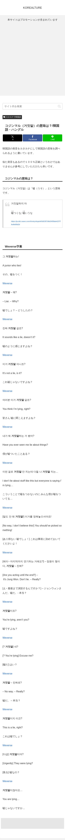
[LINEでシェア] (52, 137)
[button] (59, 106)
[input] (32, 106)
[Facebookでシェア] (32, 137)
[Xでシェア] (12, 137)
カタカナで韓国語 (12, 117)
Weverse (7, 283)
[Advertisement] (32, 58)
